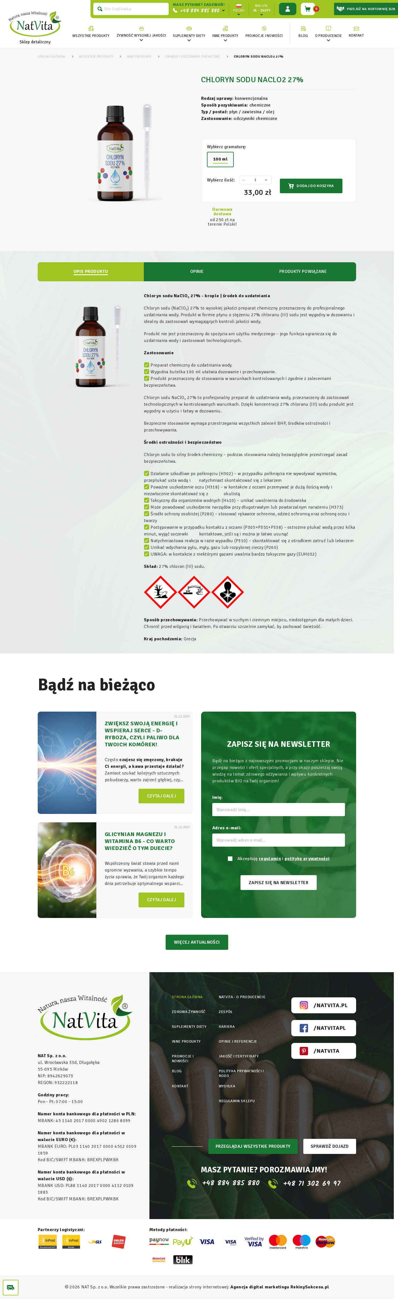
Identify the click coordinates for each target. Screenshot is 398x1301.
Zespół (226, 1012)
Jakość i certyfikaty (239, 1054)
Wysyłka (227, 1081)
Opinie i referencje (239, 1040)
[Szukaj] (129, 9)
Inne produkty (187, 1040)
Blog (177, 1067)
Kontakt (180, 1081)
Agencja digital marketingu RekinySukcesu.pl (279, 1289)
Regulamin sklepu (238, 1095)
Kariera (227, 1026)
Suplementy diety (190, 1026)
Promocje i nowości (183, 1056)
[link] (140, 32)
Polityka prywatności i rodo (242, 1070)
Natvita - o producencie (243, 999)
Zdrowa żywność (189, 1012)
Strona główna (188, 999)
